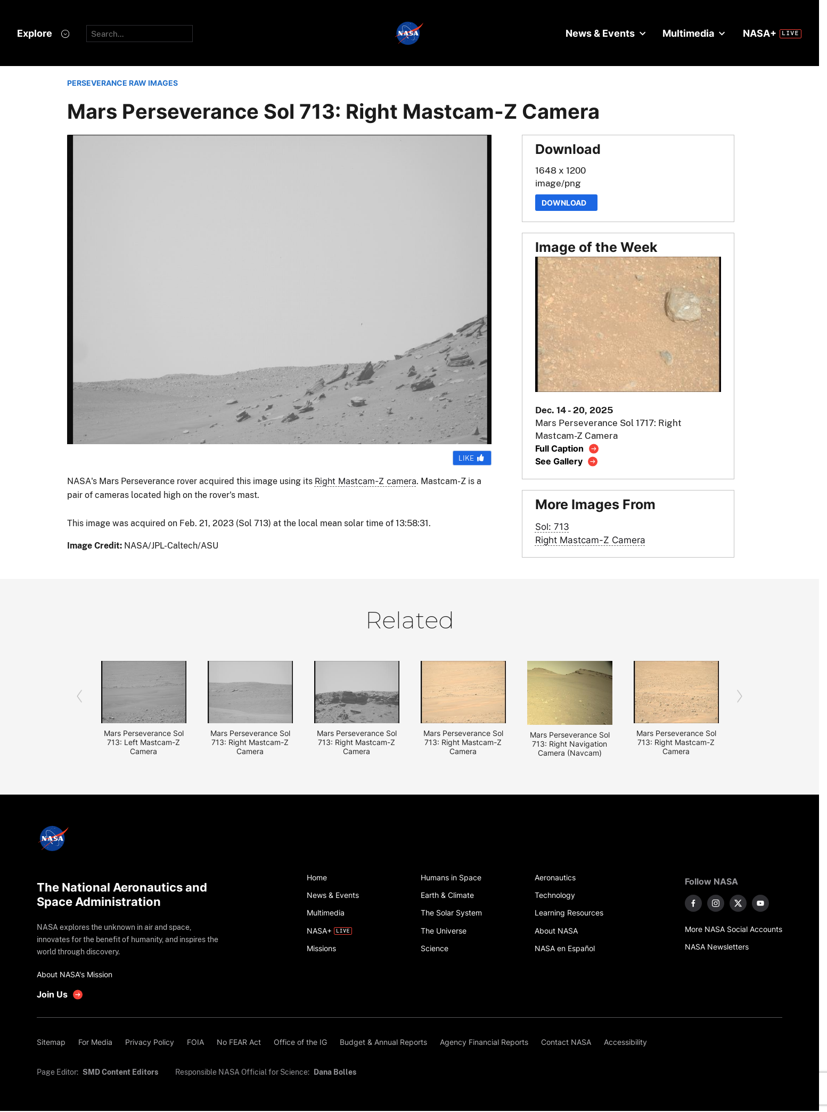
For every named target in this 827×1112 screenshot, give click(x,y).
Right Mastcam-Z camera (365, 481)
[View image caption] (567, 449)
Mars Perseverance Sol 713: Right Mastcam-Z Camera (250, 742)
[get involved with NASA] (60, 995)
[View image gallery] (567, 461)
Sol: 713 (552, 526)
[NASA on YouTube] (760, 903)
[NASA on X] (738, 903)
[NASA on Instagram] (715, 903)
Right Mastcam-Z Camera (590, 539)
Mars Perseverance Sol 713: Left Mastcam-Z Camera (144, 742)
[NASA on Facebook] (693, 903)
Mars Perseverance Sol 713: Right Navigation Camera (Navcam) (570, 743)
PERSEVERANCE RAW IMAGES (122, 82)
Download (566, 202)
